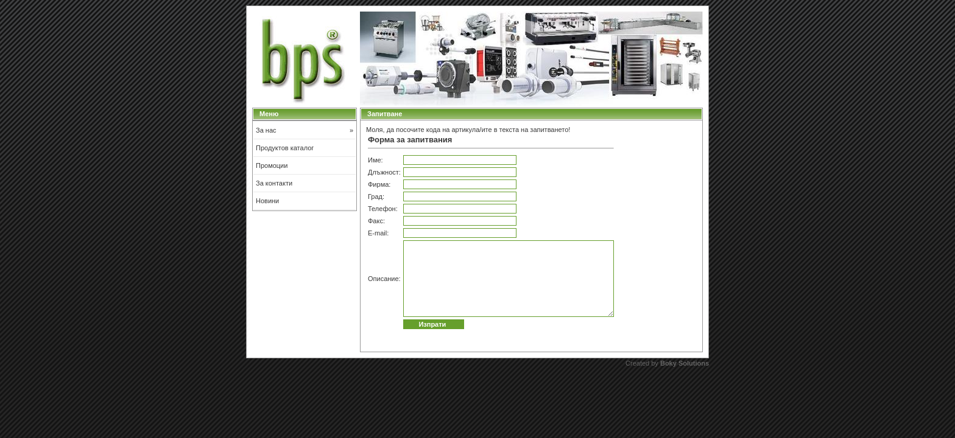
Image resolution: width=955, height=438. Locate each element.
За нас (304, 130)
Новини (267, 200)
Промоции (271, 165)
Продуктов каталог (285, 147)
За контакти (274, 183)
